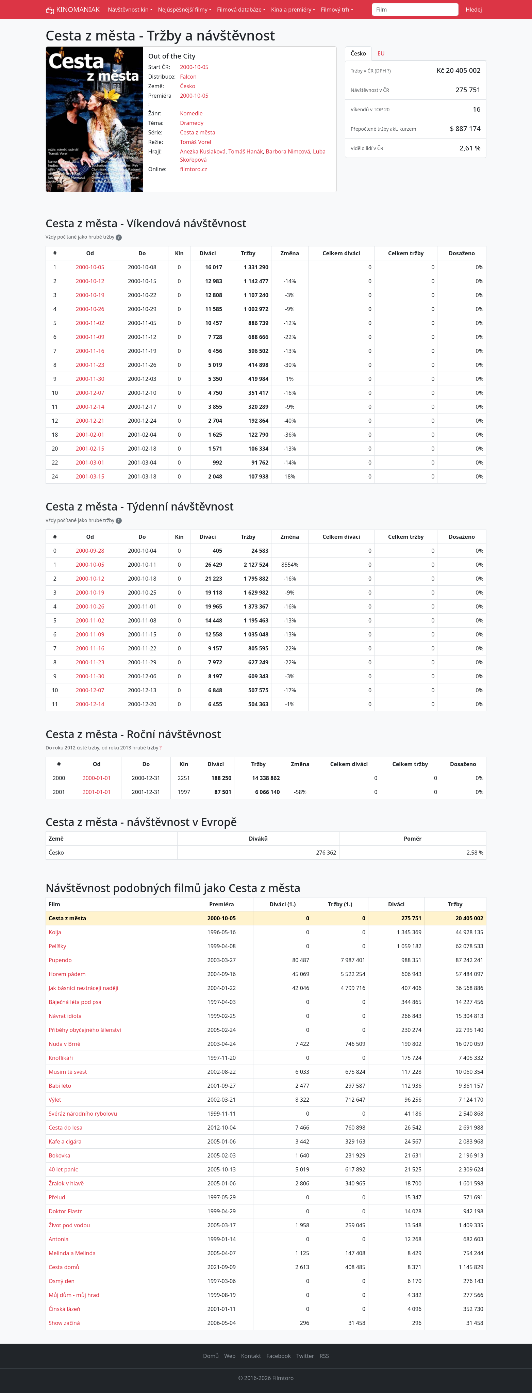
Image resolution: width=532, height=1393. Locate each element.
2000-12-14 (90, 406)
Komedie (191, 113)
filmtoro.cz (193, 169)
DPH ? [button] (382, 70)
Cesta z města (197, 132)
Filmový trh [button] (335, 9)
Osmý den (61, 1281)
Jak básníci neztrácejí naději (83, 988)
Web (229, 1356)
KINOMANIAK (73, 10)
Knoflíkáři (61, 1058)
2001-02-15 (90, 448)
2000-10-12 (90, 281)
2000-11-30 (90, 379)
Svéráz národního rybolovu (83, 1113)
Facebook (278, 1356)
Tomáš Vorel (195, 142)
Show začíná (64, 1323)
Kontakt (251, 1356)
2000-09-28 (90, 550)
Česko (187, 86)
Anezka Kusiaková (203, 151)
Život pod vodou (69, 1225)
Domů (211, 1356)
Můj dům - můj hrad (74, 1295)
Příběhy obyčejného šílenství (85, 1030)
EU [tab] (381, 53)
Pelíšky (57, 946)
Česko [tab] (358, 53)
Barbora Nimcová (288, 151)
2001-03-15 (90, 476)
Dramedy (191, 123)
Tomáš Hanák (245, 151)
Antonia (59, 1239)
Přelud (57, 1197)
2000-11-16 (90, 351)
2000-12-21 (90, 420)
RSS (324, 1356)
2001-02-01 (90, 434)
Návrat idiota (65, 1016)
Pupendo (60, 960)
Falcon (188, 76)
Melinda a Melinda (72, 1253)
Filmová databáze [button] (239, 9)
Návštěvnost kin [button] (128, 9)
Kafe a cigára (65, 1141)
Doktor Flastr (65, 1211)
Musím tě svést (68, 1071)
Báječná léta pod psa (75, 1002)
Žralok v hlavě (66, 1183)
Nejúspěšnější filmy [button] (182, 9)
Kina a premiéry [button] (291, 9)
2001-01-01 (97, 792)
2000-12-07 (90, 392)
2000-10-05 (194, 67)
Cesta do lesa (65, 1127)
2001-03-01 (90, 462)
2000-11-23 (90, 365)
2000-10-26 (90, 309)
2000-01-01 (97, 778)
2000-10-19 (90, 295)
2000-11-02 (90, 323)
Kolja (55, 932)
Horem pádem (67, 974)
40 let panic (63, 1169)
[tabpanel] (415, 109)
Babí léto (60, 1085)
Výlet (55, 1099)
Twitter (305, 1356)
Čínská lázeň (64, 1309)
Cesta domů (64, 1267)
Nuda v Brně (64, 1044)
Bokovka (59, 1155)
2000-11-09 (90, 337)
